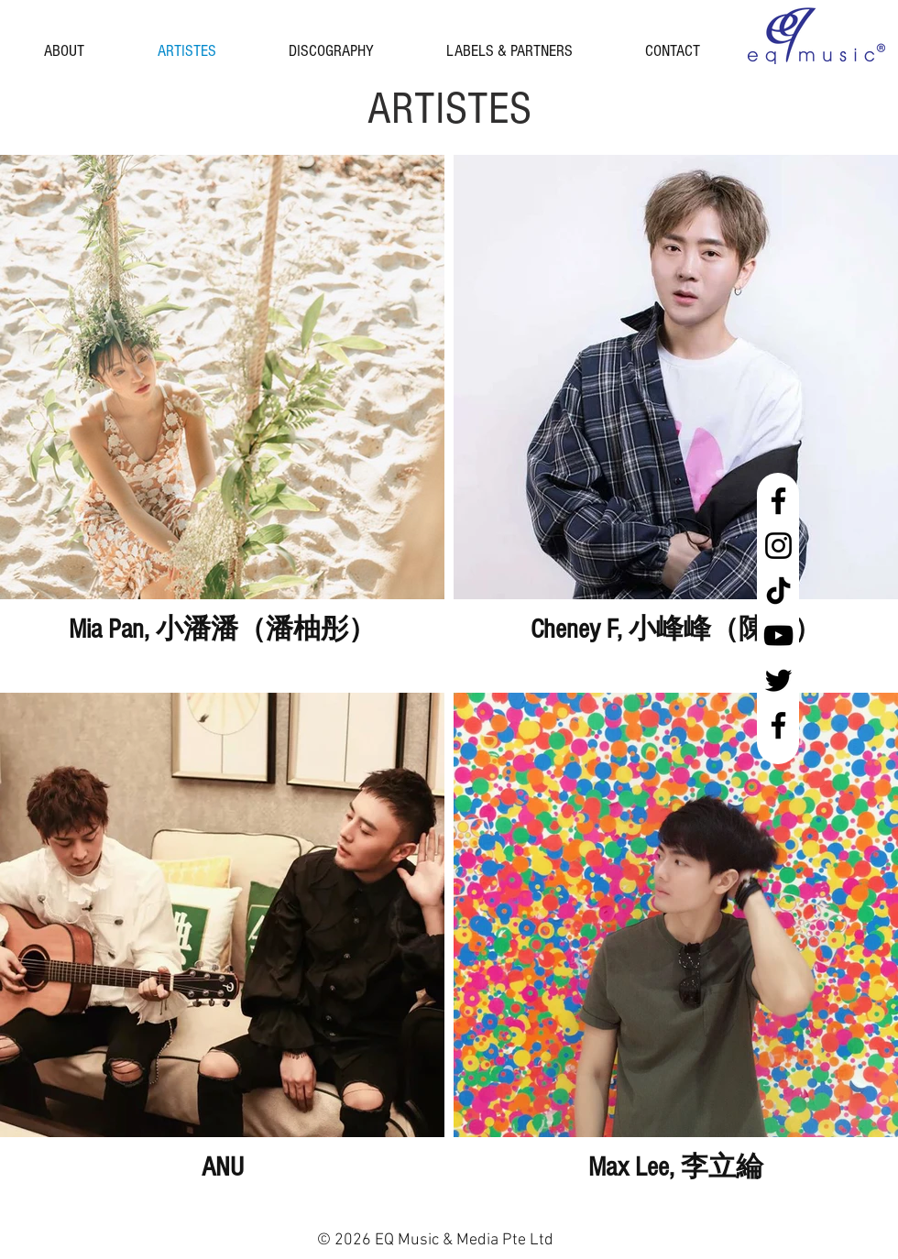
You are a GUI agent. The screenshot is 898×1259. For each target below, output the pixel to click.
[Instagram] (778, 546)
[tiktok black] (778, 590)
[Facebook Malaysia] (778, 725)
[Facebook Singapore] (778, 501)
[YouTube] (778, 635)
